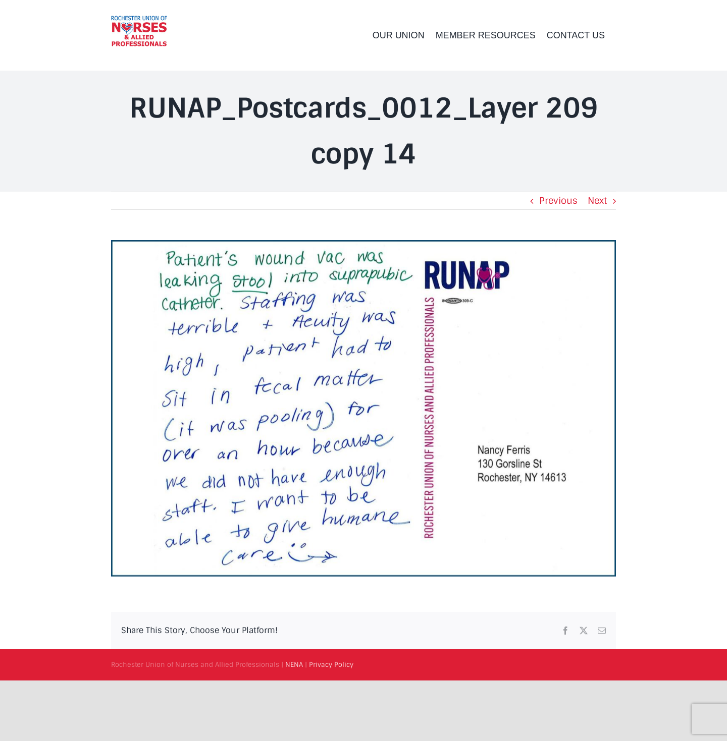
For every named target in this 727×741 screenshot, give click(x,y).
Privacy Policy (331, 664)
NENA (294, 664)
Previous (558, 201)
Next (597, 201)
